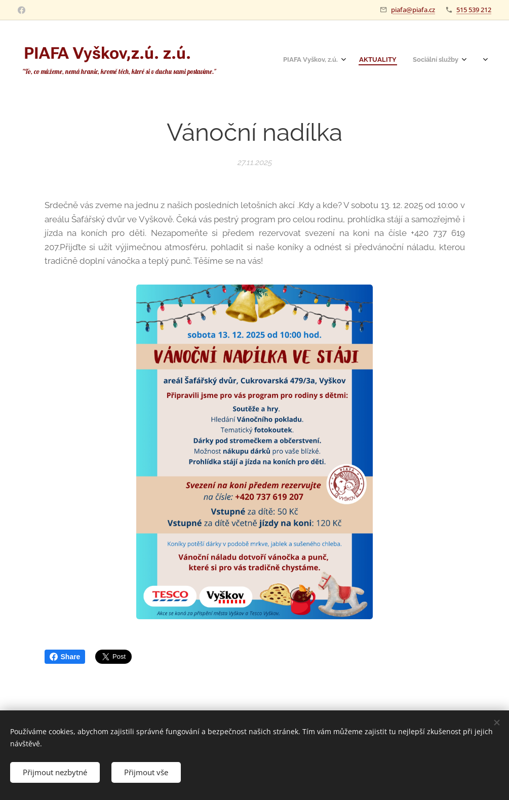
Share (65, 657)
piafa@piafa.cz (413, 9)
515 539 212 (473, 9)
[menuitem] (395, 60)
